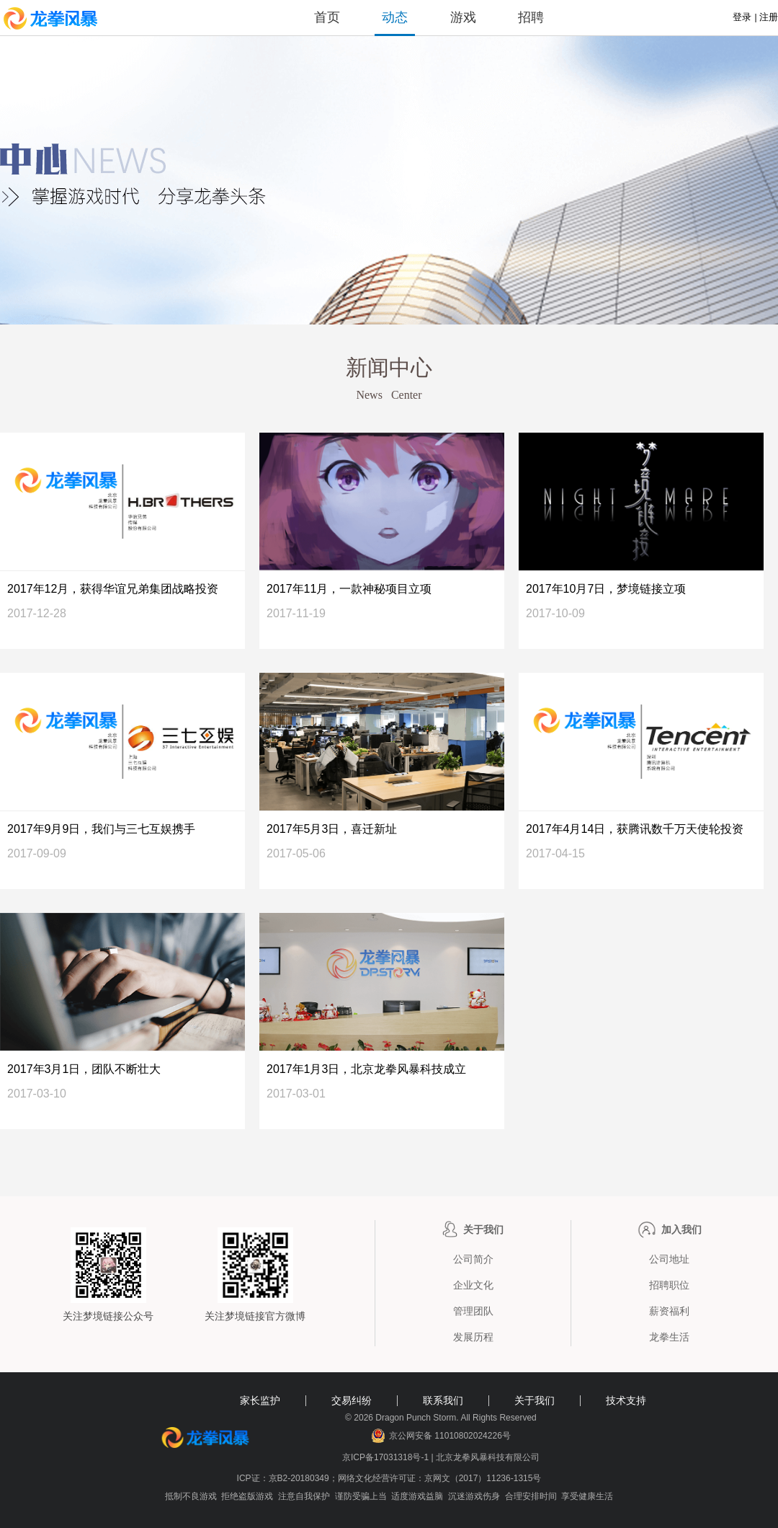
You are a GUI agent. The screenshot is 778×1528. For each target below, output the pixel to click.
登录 (742, 17)
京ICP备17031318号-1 (386, 1457)
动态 (395, 17)
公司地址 (669, 1259)
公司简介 (473, 1259)
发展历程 (473, 1337)
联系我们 (443, 1400)
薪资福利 (669, 1311)
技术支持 (626, 1400)
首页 (327, 17)
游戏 (463, 17)
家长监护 (260, 1400)
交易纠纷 (351, 1400)
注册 (768, 17)
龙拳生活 (669, 1337)
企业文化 (473, 1285)
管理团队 (473, 1311)
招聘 (531, 17)
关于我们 (534, 1400)
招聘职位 (669, 1285)
